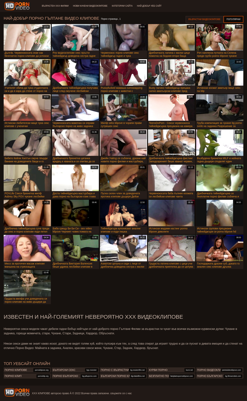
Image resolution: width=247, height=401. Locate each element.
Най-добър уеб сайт (149, 6)
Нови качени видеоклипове (90, 6)
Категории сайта (122, 6)
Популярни (233, 19)
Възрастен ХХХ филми (55, 6)
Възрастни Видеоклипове (205, 19)
